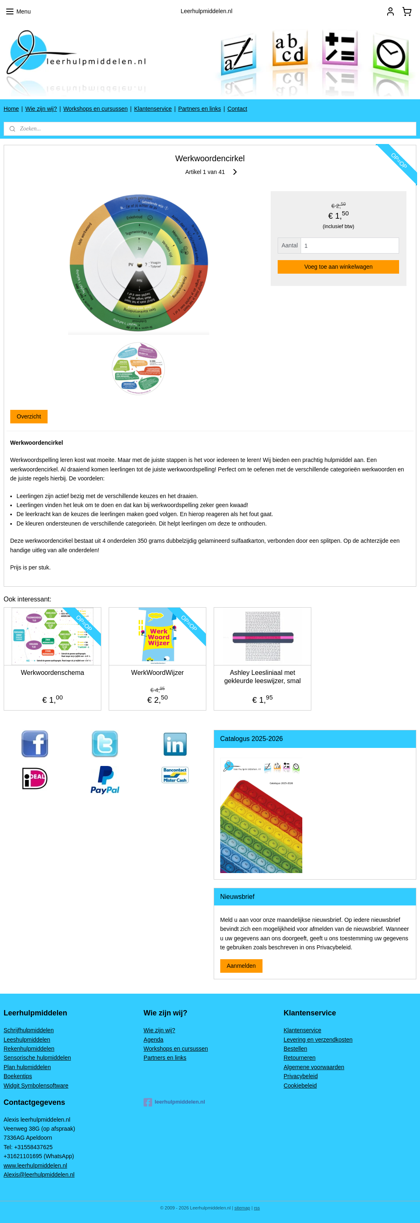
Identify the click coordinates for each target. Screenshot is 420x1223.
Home (11, 108)
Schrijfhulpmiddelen (29, 1030)
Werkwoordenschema (52, 673)
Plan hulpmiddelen (27, 1067)
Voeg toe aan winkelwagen (338, 266)
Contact (237, 108)
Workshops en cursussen (95, 108)
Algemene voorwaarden (313, 1067)
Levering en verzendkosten (317, 1039)
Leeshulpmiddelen (27, 1039)
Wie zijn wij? (41, 108)
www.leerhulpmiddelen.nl (35, 1165)
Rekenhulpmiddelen (29, 1048)
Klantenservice (153, 108)
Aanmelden (241, 965)
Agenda (153, 1039)
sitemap (242, 1207)
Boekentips (18, 1076)
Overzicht (29, 416)
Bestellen (295, 1048)
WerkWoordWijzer (157, 673)
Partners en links (199, 108)
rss (257, 1207)
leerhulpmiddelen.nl (174, 1102)
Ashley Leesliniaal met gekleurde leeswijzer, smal (262, 677)
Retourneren (299, 1057)
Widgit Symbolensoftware (36, 1085)
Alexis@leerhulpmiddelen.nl (39, 1174)
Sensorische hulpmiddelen (37, 1057)
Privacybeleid (300, 1076)
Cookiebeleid (300, 1085)
